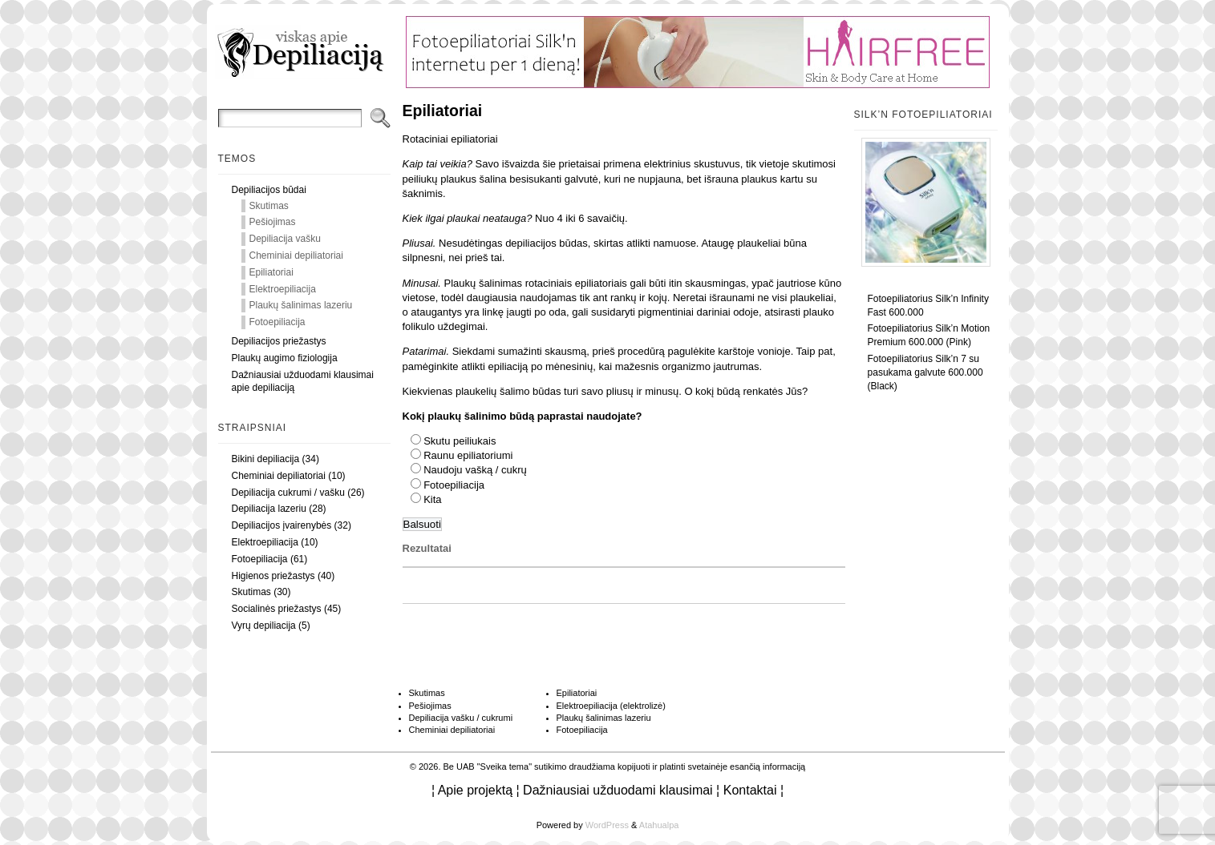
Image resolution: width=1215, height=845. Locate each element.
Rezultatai (427, 548)
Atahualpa (659, 825)
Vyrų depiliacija (264, 625)
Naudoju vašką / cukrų (475, 470)
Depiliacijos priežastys (279, 341)
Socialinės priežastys (277, 608)
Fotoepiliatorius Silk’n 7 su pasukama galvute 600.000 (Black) (925, 372)
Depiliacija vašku (285, 238)
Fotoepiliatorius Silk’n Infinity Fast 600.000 (928, 305)
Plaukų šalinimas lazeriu (301, 305)
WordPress (607, 825)
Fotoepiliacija (277, 322)
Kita (432, 499)
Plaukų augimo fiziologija (285, 358)
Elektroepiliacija (282, 289)
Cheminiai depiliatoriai (296, 255)
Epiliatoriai (271, 272)
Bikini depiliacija (266, 459)
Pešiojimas (272, 221)
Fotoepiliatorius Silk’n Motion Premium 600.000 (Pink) (929, 335)
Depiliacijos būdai (269, 189)
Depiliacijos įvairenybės (282, 525)
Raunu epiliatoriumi (467, 455)
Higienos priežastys (273, 575)
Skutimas (269, 205)
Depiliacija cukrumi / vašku (288, 492)
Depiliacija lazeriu (269, 508)
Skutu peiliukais (459, 441)
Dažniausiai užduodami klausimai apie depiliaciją (303, 381)
